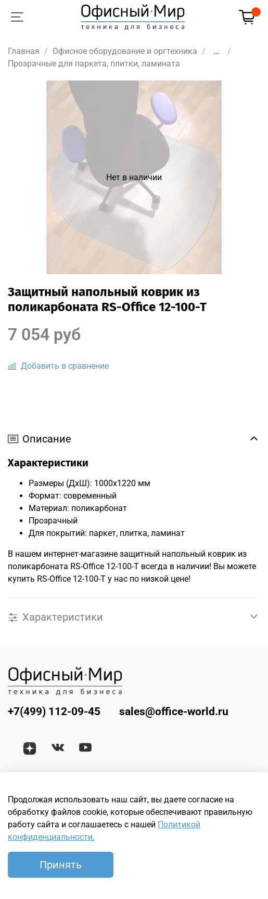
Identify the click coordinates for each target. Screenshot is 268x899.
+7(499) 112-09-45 (54, 711)
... (216, 51)
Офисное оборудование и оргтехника (125, 51)
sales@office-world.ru (173, 711)
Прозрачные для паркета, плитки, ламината (94, 64)
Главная (24, 51)
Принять (61, 864)
